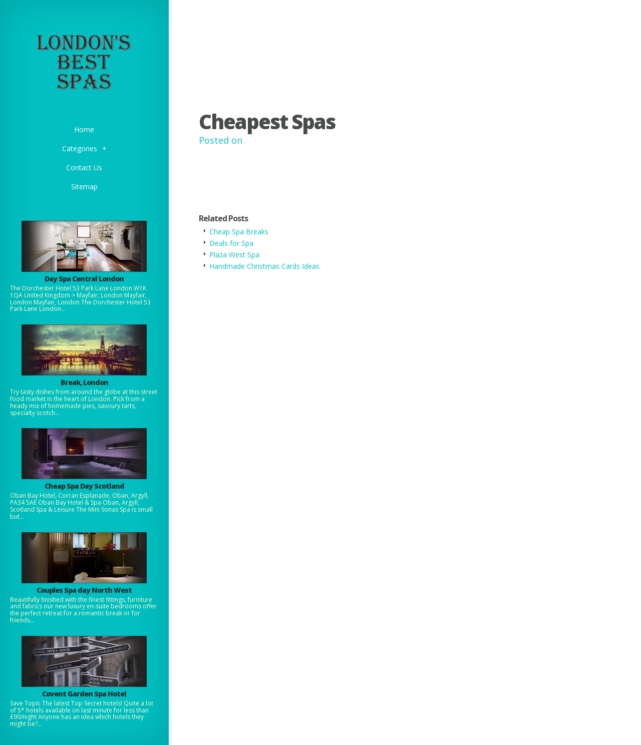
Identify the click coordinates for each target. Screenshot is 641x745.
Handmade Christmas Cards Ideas (264, 266)
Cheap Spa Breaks (238, 231)
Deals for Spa (231, 243)
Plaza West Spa (234, 254)
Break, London (84, 382)
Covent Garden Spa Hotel (84, 693)
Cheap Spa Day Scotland (84, 486)
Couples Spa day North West (84, 590)
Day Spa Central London (84, 278)
